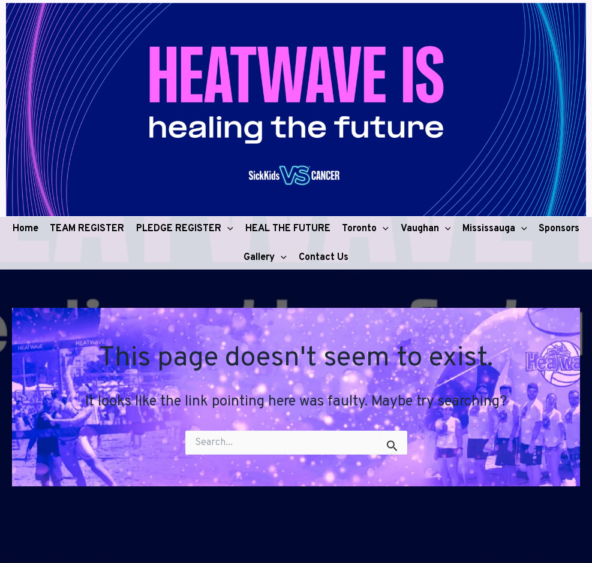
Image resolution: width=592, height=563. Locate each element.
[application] (227, 229)
